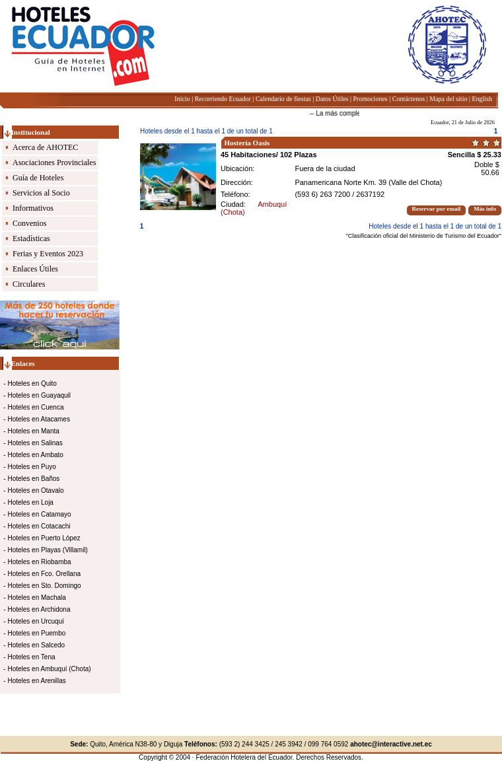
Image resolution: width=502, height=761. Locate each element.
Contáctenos (408, 98)
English (482, 98)
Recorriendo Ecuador (223, 98)
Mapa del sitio (448, 98)
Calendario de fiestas (283, 98)
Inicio (182, 98)
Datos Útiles (332, 98)
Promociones (370, 98)
